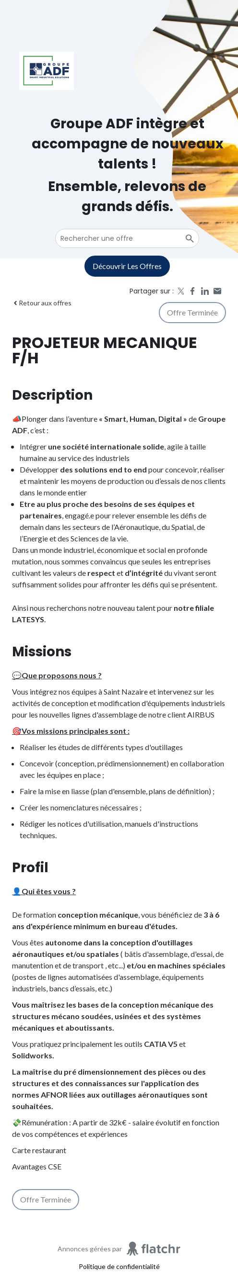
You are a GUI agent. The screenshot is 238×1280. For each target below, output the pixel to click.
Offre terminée (192, 312)
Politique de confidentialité (119, 1266)
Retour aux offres (41, 303)
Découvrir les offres (127, 265)
